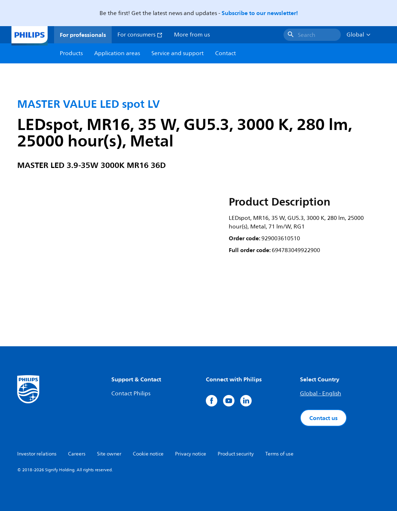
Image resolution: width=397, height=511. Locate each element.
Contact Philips (130, 393)
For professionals (83, 34)
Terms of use (279, 454)
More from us (192, 34)
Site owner (109, 454)
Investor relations (37, 454)
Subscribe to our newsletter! (260, 13)
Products (71, 53)
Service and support (177, 53)
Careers (77, 454)
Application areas (117, 53)
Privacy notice (190, 454)
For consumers (140, 34)
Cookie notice (148, 454)
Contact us (323, 418)
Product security (236, 454)
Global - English (320, 393)
